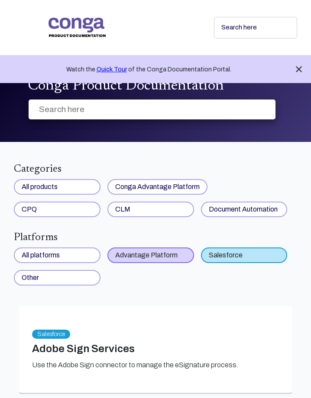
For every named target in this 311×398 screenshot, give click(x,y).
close (299, 69)
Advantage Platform (146, 255)
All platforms (41, 255)
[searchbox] (281, 27)
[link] (124, 27)
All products (40, 186)
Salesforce (226, 255)
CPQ (29, 209)
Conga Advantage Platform (157, 186)
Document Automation (243, 209)
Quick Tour (112, 69)
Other (30, 277)
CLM (122, 209)
